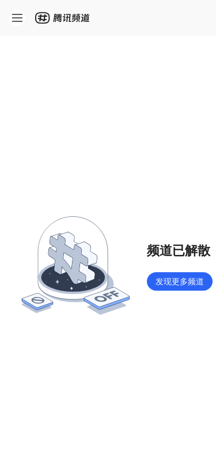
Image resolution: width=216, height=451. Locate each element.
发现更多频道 (180, 281)
